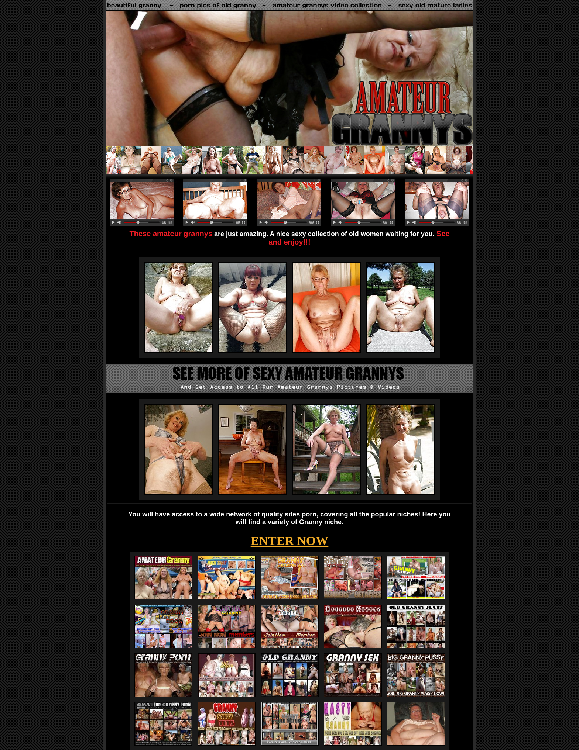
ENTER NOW (290, 540)
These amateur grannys (171, 233)
